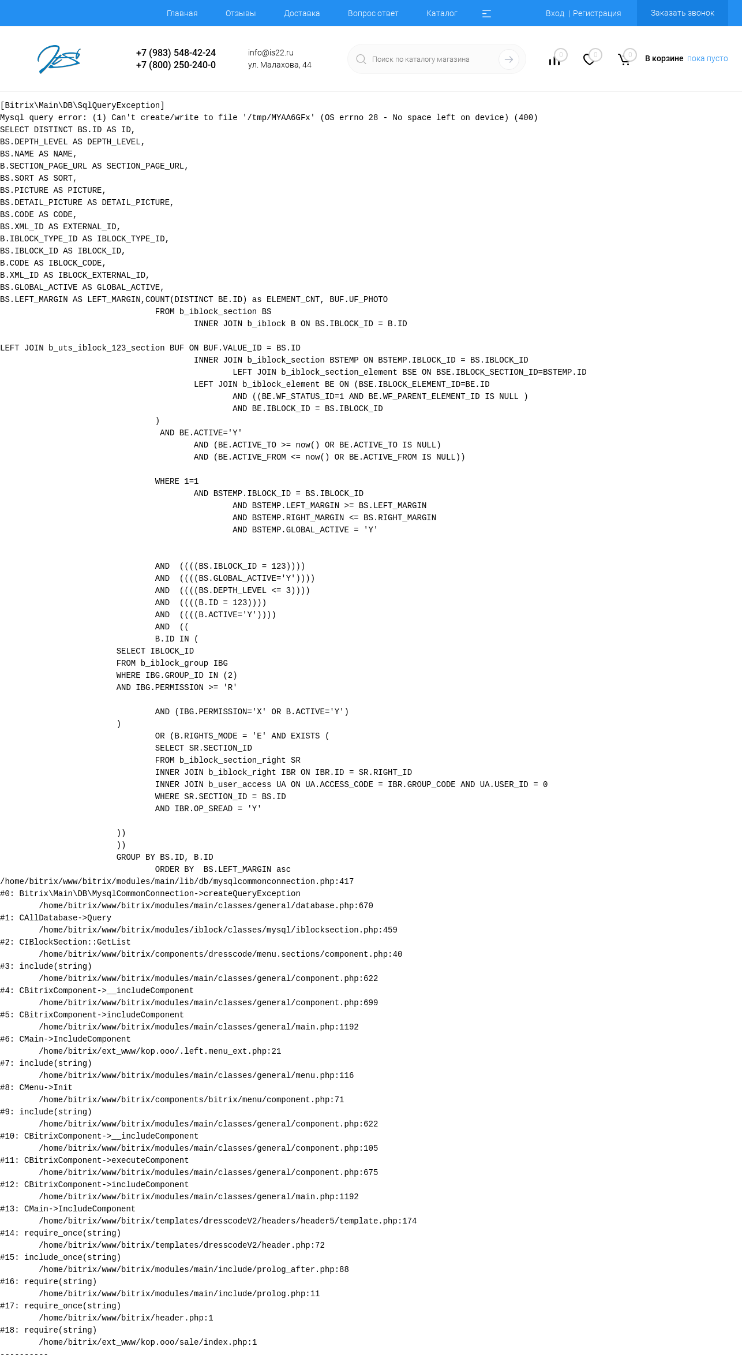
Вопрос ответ (373, 13)
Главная (182, 13)
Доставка (302, 13)
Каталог (442, 13)
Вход (555, 13)
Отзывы (241, 13)
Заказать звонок (682, 12)
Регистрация (597, 13)
